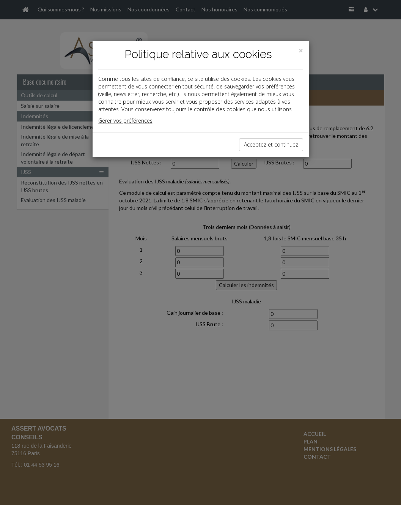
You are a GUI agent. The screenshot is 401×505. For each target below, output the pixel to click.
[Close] (301, 51)
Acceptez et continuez (271, 144)
